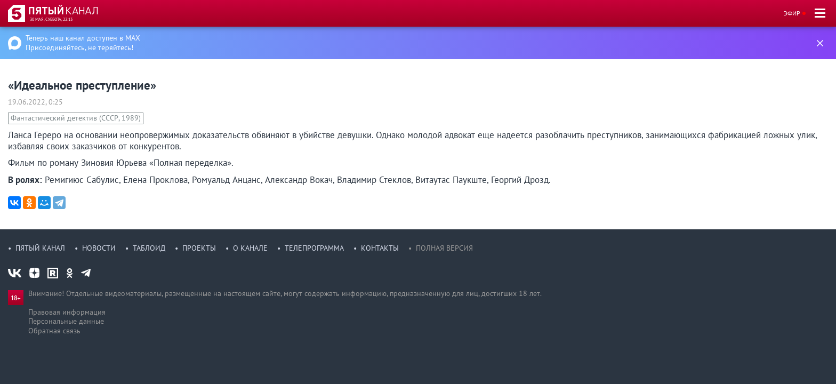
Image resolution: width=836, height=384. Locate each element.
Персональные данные (66, 321)
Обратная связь (54, 330)
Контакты (380, 248)
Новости (99, 248)
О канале (250, 248)
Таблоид (149, 248)
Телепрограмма (314, 248)
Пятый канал (40, 248)
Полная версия (444, 248)
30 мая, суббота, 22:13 (51, 19)
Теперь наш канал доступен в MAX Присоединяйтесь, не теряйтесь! (83, 42)
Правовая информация (67, 312)
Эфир (792, 13)
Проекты (199, 248)
